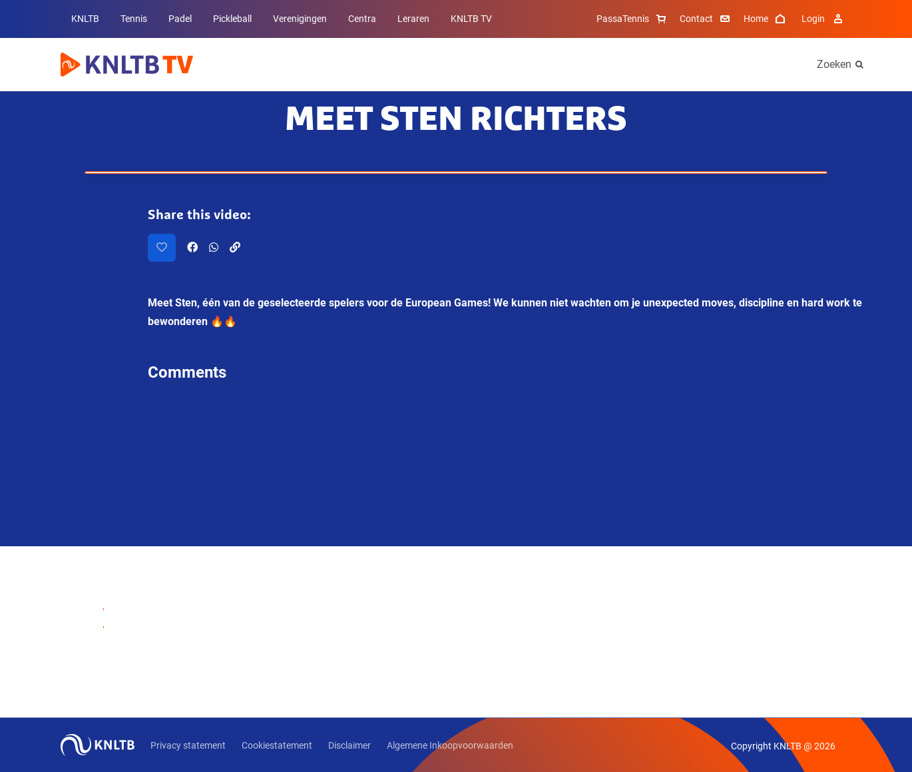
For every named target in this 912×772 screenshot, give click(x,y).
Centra (362, 18)
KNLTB (85, 18)
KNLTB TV (471, 18)
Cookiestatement (277, 745)
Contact (706, 18)
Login (823, 18)
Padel (180, 18)
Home (766, 19)
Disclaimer (349, 745)
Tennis (133, 18)
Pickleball (232, 18)
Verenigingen (300, 18)
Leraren (413, 18)
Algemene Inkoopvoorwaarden (450, 745)
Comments (187, 372)
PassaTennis (632, 18)
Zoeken (834, 64)
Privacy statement (188, 745)
